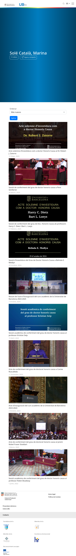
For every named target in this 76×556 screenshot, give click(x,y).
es (67, 3)
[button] (28, 57)
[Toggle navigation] (72, 3)
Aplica (13, 118)
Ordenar (13, 109)
